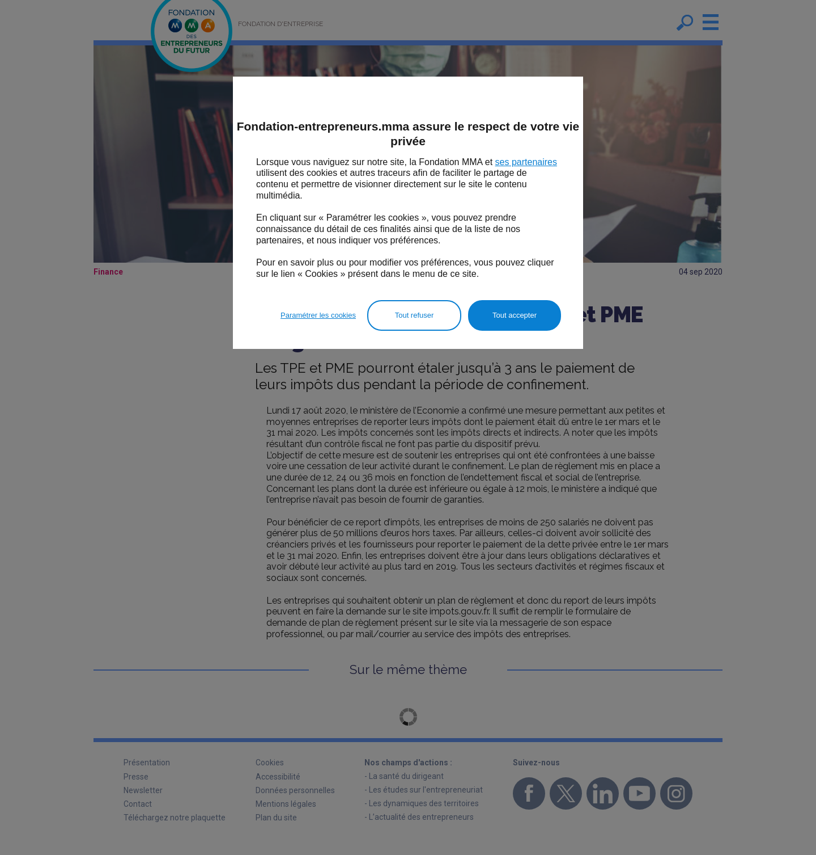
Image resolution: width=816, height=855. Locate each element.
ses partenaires (526, 162)
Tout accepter (514, 315)
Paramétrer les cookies (318, 315)
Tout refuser (414, 315)
